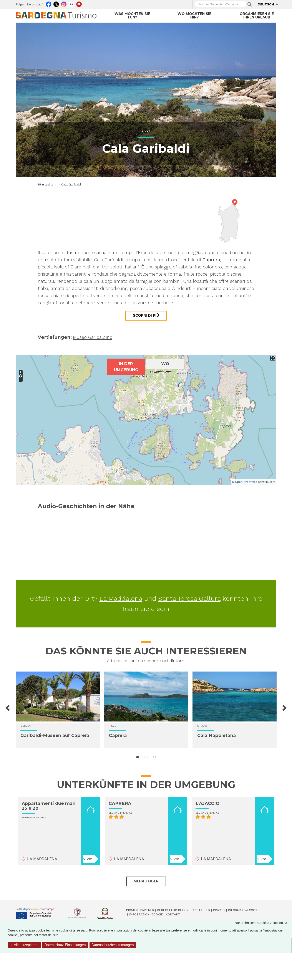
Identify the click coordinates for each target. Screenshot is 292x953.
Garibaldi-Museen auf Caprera (54, 735)
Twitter (56, 3)
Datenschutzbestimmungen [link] (113, 945)
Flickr (71, 3)
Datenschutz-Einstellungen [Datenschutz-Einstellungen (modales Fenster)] (65, 945)
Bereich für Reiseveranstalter (183, 910)
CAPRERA (120, 803)
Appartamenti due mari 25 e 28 (49, 806)
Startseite (45, 184)
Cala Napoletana (216, 735)
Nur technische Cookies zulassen (263, 922)
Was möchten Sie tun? (132, 15)
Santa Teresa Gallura (189, 598)
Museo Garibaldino (92, 337)
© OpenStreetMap (244, 481)
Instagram (63, 3)
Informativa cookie (244, 910)
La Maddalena (121, 598)
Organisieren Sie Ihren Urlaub (257, 15)
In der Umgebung (126, 366)
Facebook (48, 3)
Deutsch (266, 4)
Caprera (118, 735)
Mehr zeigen (146, 881)
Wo (165, 363)
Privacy (219, 910)
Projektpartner (140, 910)
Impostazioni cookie (146, 914)
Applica (249, 4)
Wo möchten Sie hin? (194, 15)
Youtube (79, 3)
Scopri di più (146, 315)
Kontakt (173, 914)
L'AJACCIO (207, 803)
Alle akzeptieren (24, 945)
